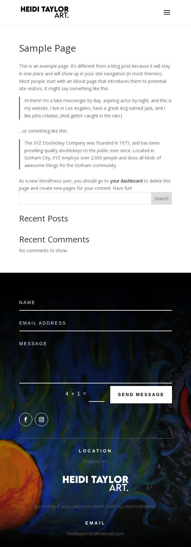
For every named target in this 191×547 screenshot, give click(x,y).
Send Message (141, 394)
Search (162, 199)
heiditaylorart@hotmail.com (95, 534)
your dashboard (126, 181)
